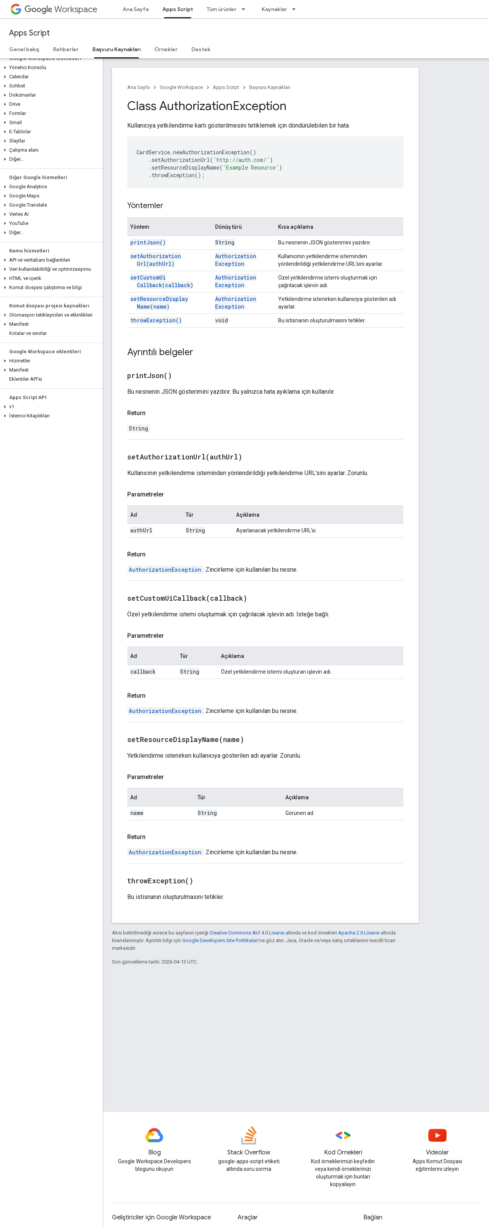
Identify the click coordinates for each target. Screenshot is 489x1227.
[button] (50, 67)
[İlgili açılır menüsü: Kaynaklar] (296, 9)
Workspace (60, 9)
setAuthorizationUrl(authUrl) (155, 259)
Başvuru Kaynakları (269, 87)
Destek (200, 49)
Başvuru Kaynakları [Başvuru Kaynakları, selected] (116, 49)
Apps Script (29, 33)
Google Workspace (181, 87)
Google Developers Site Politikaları (220, 940)
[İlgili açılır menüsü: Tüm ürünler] (245, 9)
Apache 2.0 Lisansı (359, 933)
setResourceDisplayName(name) (159, 302)
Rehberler (66, 49)
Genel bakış (24, 49)
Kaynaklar (274, 9)
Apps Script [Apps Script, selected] (177, 9)
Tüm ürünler (221, 9)
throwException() (156, 320)
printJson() (148, 242)
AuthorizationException (235, 259)
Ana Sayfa (136, 9)
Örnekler (166, 49)
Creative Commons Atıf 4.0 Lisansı (247, 933)
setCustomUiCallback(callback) (161, 281)
